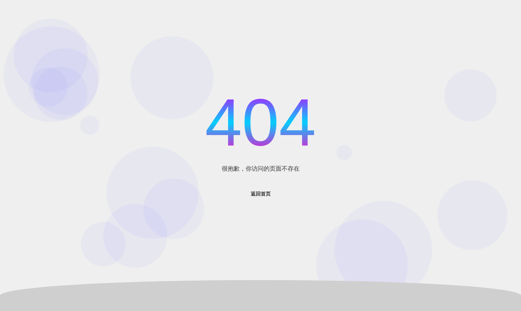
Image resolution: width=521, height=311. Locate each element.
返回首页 (261, 194)
